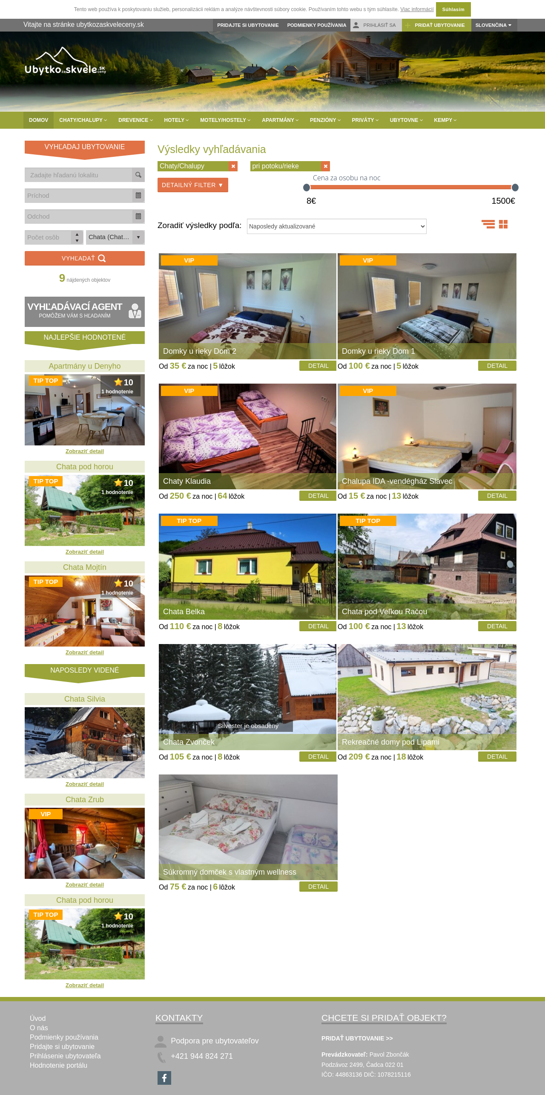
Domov (38, 120)
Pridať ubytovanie (434, 25)
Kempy (445, 120)
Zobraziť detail (85, 451)
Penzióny (325, 120)
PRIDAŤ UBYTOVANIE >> (357, 1038)
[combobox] (78, 195)
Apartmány (280, 120)
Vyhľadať (85, 259)
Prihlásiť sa (374, 25)
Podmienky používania (317, 25)
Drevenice (135, 120)
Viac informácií (416, 9)
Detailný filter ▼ (193, 185)
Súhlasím (453, 9)
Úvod (38, 1018)
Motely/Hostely (225, 120)
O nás (39, 1027)
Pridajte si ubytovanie (247, 25)
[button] (138, 195)
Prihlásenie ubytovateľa (65, 1056)
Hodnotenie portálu (58, 1065)
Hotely (176, 120)
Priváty (365, 120)
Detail (318, 365)
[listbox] (115, 237)
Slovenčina (491, 25)
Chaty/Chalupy (83, 120)
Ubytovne (406, 120)
